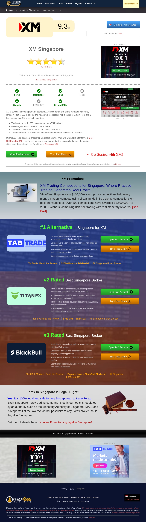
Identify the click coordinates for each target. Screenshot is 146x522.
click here (117, 164)
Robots (69, 3)
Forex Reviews (48, 10)
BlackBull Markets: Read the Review (44, 376)
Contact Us (59, 497)
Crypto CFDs (60, 105)
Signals (78, 3)
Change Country (132, 499)
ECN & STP (89, 3)
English (34, 10)
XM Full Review (46, 67)
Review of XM (51, 144)
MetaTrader (50, 3)
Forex (39, 3)
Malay (64, 489)
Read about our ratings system (46, 80)
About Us (51, 497)
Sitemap (95, 497)
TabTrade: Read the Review (42, 265)
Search (88, 497)
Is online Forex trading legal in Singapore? (62, 421)
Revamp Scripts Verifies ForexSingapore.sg (125, 512)
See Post (92, 517)
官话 (72, 489)
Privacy (66, 497)
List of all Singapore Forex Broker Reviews (73, 434)
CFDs (60, 3)
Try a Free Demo (58, 154)
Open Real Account (20, 154)
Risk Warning (75, 497)
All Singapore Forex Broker (107, 265)
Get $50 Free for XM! (125, 24)
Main (24, 10)
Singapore (12, 10)
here (120, 33)
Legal (83, 497)
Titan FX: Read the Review (45, 321)
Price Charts (131, 4)
